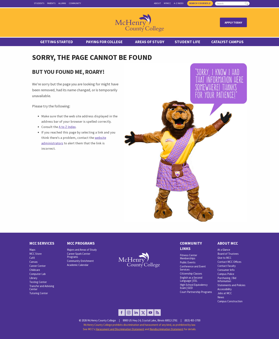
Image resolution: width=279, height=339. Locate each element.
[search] (232, 3)
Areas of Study (149, 41)
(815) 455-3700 (192, 320)
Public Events (187, 262)
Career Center (37, 266)
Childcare (34, 270)
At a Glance (224, 249)
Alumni (62, 3)
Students (39, 3)
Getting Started (56, 41)
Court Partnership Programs (196, 292)
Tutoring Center (38, 293)
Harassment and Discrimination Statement (120, 329)
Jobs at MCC (225, 293)
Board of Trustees (228, 253)
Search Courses (199, 3)
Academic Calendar (77, 265)
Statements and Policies (231, 285)
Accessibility (225, 289)
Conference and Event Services (193, 268)
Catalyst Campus (227, 41)
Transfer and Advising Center (41, 287)
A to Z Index (67, 127)
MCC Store (35, 253)
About (157, 3)
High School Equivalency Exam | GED (194, 286)
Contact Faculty (227, 266)
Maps (32, 249)
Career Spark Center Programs (78, 255)
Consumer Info (226, 270)
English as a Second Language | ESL (191, 279)
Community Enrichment (80, 261)
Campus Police (226, 274)
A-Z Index (178, 3)
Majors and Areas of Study (82, 249)
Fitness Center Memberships (188, 256)
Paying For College (104, 41)
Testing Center (38, 282)
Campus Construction (230, 301)
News (221, 297)
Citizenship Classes (191, 273)
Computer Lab (37, 274)
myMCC (167, 3)
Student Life (187, 41)
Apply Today (233, 22)
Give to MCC (224, 257)
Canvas (33, 262)
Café (32, 257)
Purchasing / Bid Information (227, 279)
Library (33, 278)
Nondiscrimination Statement (166, 329)
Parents (51, 3)
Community (75, 3)
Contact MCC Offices (229, 262)
